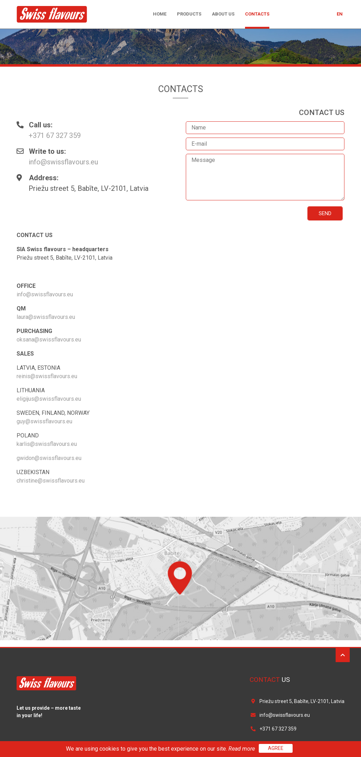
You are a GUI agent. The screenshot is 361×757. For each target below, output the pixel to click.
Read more (242, 748)
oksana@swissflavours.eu (49, 339)
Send (325, 213)
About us (223, 14)
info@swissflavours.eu (63, 162)
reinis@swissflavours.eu (47, 376)
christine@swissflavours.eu (51, 480)
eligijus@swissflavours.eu (49, 398)
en (340, 14)
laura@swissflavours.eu (46, 317)
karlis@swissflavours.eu (47, 444)
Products (189, 14)
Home (159, 14)
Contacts (257, 14)
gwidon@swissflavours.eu (49, 458)
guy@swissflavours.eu (44, 421)
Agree (275, 748)
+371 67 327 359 (55, 135)
